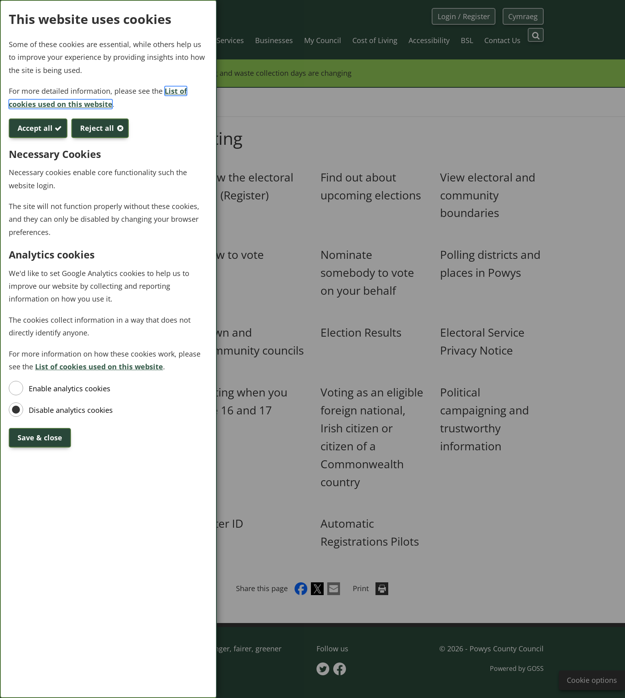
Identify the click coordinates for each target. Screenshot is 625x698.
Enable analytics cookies (69, 388)
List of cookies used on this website (99, 366)
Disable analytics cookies (71, 410)
